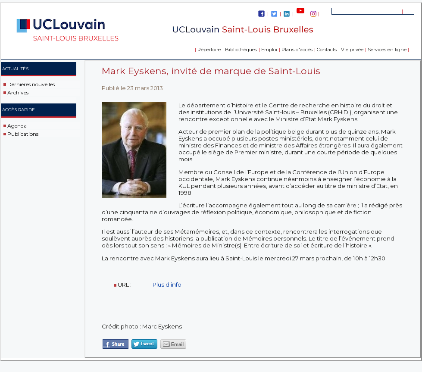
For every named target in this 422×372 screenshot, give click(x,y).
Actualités (15, 69)
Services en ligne (387, 50)
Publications (22, 133)
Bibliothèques (241, 50)
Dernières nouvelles (31, 84)
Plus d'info (168, 284)
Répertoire (209, 50)
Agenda (17, 125)
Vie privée (352, 50)
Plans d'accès (297, 50)
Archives (17, 92)
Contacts (327, 50)
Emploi (269, 50)
